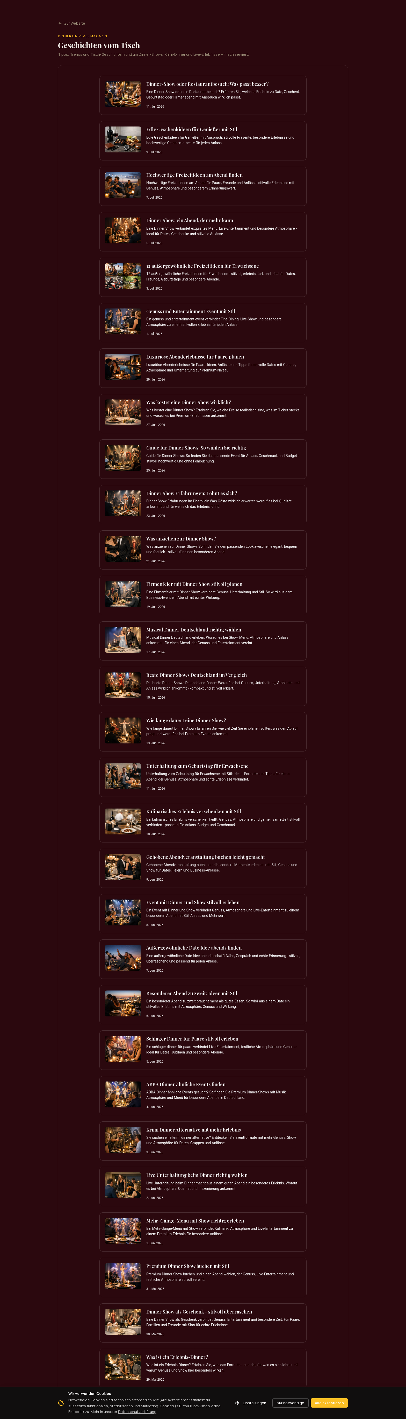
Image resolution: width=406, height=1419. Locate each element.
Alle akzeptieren (329, 1402)
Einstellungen (250, 1402)
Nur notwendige (290, 1402)
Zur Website (71, 23)
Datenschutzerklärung (137, 1411)
